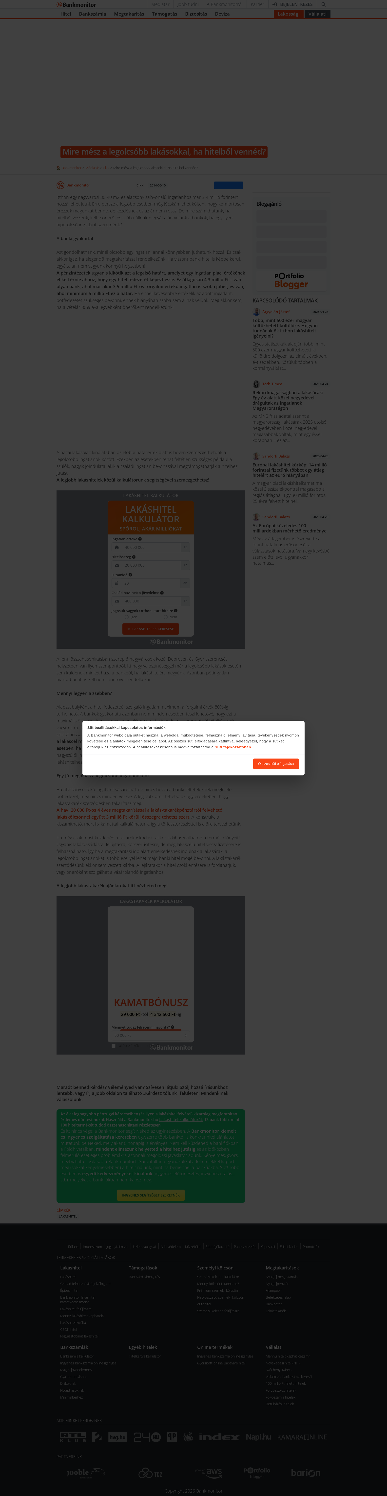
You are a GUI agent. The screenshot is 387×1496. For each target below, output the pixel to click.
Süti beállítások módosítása (222, 764)
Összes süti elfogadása (276, 764)
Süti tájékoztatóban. (233, 747)
